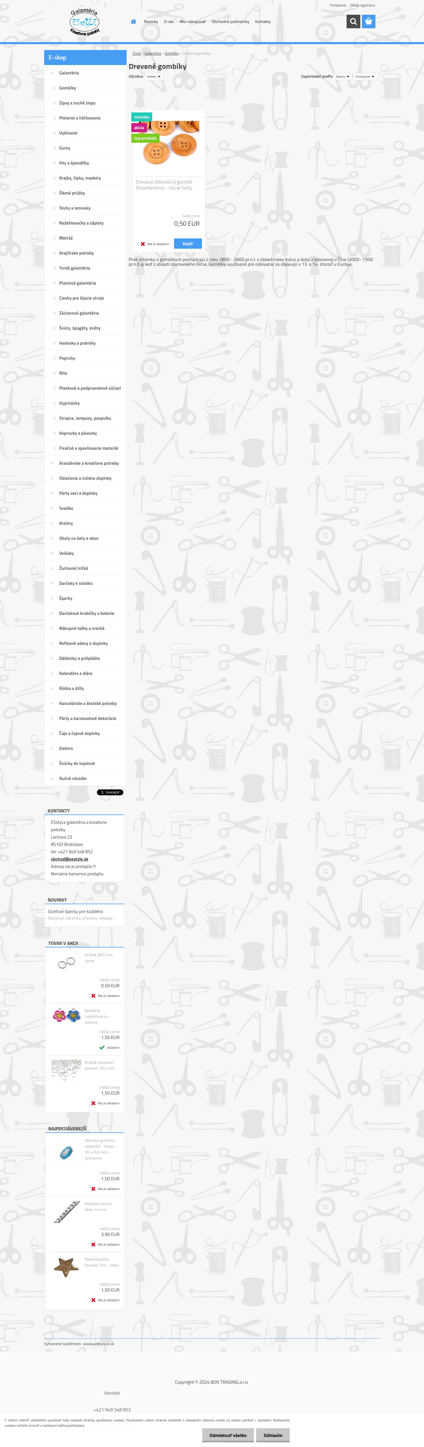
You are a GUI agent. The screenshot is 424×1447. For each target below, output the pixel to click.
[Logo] (84, 21)
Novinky (151, 21)
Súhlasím (273, 1435)
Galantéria (153, 53)
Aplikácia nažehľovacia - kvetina (97, 1016)
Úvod (136, 53)
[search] (353, 21)
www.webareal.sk (98, 1343)
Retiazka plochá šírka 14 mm (98, 1206)
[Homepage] (133, 21)
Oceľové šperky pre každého (75, 911)
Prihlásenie (338, 5)
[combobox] (343, 76)
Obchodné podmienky (230, 21)
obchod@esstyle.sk (69, 859)
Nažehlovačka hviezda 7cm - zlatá (102, 1262)
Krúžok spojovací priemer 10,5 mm (100, 1065)
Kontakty (263, 21)
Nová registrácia (363, 5)
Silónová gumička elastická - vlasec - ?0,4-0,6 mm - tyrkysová (101, 1149)
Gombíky (172, 53)
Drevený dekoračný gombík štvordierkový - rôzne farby (164, 185)
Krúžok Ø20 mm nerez (99, 958)
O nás (169, 21)
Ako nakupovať (193, 21)
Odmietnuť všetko (227, 1435)
